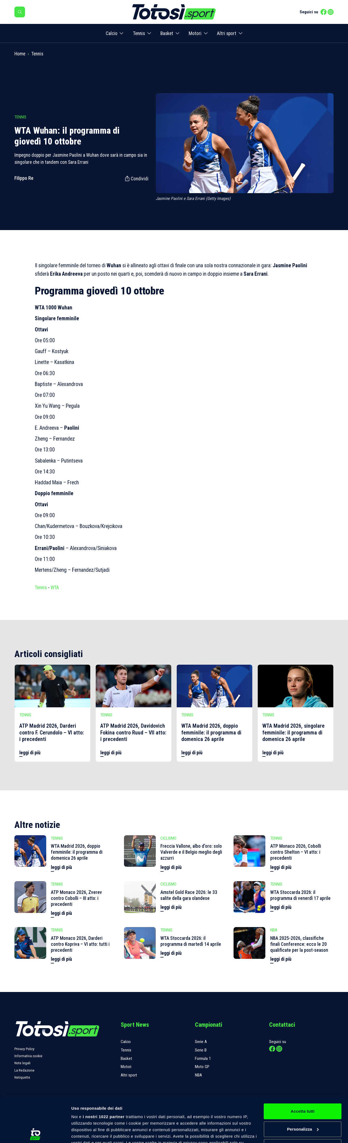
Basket (166, 33)
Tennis (139, 33)
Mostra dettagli (86, 1132)
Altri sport (226, 33)
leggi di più (30, 752)
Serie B (201, 1050)
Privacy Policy (24, 1049)
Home (19, 53)
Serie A (201, 1041)
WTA (55, 587)
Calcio (111, 33)
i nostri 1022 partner (104, 1072)
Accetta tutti (303, 1067)
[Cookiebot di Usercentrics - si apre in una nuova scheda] (35, 1132)
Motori (195, 33)
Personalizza (303, 1084)
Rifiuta (302, 1102)
